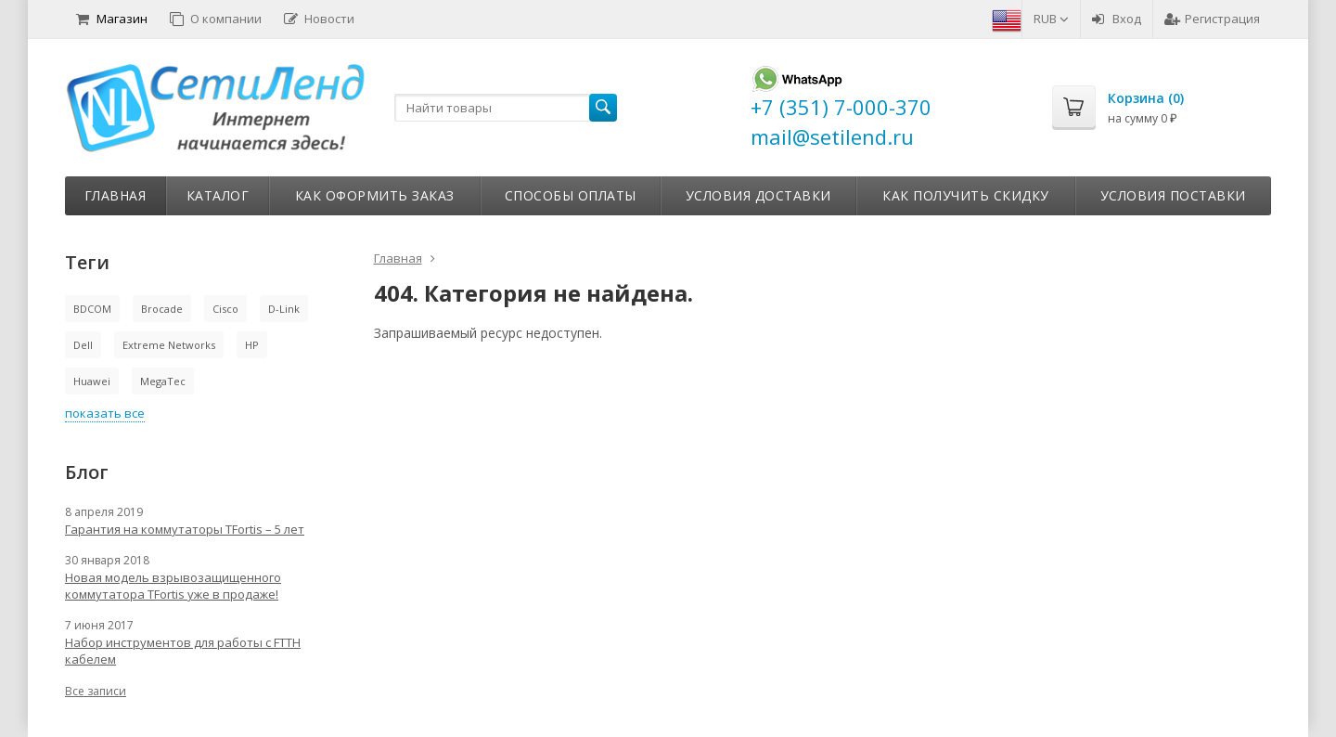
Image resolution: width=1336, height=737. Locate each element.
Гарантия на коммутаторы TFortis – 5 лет (184, 529)
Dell (83, 345)
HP (252, 345)
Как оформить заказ (375, 195)
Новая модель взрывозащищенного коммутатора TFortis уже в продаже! (173, 585)
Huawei (91, 381)
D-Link (284, 309)
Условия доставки (758, 195)
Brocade (162, 309)
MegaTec (163, 381)
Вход (1116, 18)
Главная (115, 195)
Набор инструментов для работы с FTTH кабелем (183, 650)
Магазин (112, 18)
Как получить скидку (965, 195)
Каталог (218, 195)
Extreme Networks (168, 345)
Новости (319, 18)
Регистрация (1212, 18)
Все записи (95, 691)
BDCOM (92, 309)
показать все (105, 413)
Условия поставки (1173, 195)
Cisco (225, 309)
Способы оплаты (570, 195)
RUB (1051, 18)
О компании (216, 18)
